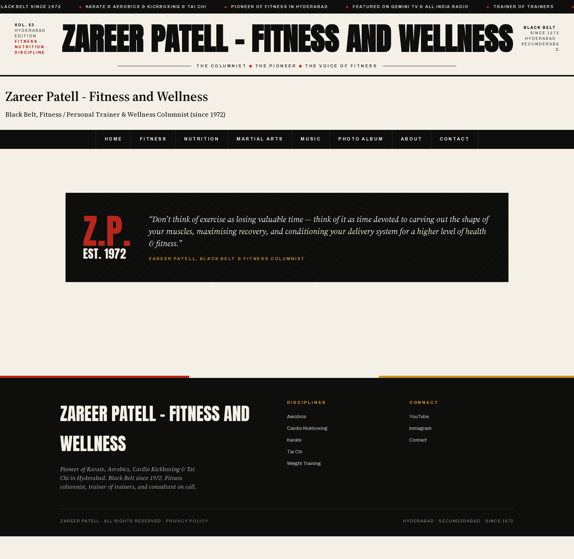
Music (311, 161)
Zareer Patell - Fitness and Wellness (287, 49)
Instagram (420, 450)
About (413, 161)
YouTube (419, 438)
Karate (294, 462)
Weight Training (304, 485)
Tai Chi (294, 474)
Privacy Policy (187, 543)
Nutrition (200, 161)
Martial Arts (259, 161)
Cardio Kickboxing (307, 450)
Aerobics (296, 438)
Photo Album (361, 161)
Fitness (151, 161)
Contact (457, 161)
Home (111, 161)
